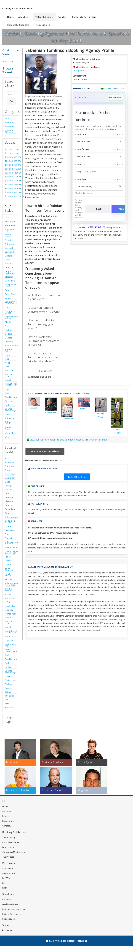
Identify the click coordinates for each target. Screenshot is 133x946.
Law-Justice (10, 606)
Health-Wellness (9, 574)
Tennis (8, 692)
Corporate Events (10, 842)
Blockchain (10, 478)
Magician (9, 370)
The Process (8, 856)
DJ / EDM (6, 878)
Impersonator (11, 345)
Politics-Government (11, 650)
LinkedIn (7, 930)
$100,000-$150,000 (11, 176)
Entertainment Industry (11, 317)
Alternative (10, 225)
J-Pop (7, 355)
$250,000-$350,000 (11, 184)
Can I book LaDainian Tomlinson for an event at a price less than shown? (43, 357)
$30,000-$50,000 (11, 165)
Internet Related (8, 350)
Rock (7, 405)
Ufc (6, 699)
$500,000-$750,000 (11, 192)
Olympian (9, 640)
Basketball (10, 252)
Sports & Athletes (9, 131)
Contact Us (7, 825)
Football (8, 330)
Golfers (8, 334)
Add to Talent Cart (114, 88)
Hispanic (9, 341)
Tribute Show (8, 422)
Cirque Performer (10, 272)
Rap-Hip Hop (11, 397)
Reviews (6, 816)
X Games (9, 707)
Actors (8, 118)
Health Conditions (10, 569)
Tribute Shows (8, 428)
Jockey (8, 594)
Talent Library (44, 16)
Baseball (9, 248)
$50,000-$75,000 (11, 169)
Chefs (8, 493)
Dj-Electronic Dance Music (11, 302)
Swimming (10, 414)
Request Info (43, 24)
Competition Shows (10, 285)
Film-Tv (8, 322)
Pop (7, 389)
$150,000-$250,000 (11, 180)
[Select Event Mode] (99, 156)
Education (9, 538)
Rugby (8, 667)
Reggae (8, 401)
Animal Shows (8, 235)
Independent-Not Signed (11, 584)
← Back (97, 208)
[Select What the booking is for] (99, 141)
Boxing (8, 485)
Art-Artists (9, 240)
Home (10, 16)
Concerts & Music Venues (14, 852)
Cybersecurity (11, 517)
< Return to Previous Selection (44, 451)
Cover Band (10, 294)
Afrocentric (10, 221)
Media (8, 617)
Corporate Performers (85, 16)
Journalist (9, 598)
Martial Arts (10, 614)
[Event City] (99, 171)
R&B (7, 393)
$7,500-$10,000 (11, 153)
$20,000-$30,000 (11, 161)
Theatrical (9, 418)
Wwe (7, 437)
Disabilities (10, 530)
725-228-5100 (97, 227)
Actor (7, 217)
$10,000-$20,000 (11, 157)
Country (9, 290)
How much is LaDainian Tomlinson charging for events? (41, 324)
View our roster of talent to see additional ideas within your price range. (68, 439)
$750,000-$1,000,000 (11, 196)
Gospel (8, 338)
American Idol (9, 230)
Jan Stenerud (67, 419)
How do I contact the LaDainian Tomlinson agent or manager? (43, 340)
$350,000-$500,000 (11, 188)
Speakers (9, 126)
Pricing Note (78, 70)
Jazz (7, 359)
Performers (10, 122)
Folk (7, 326)
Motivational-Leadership (11, 384)
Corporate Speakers (19, 24)
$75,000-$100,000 (11, 173)
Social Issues (11, 680)
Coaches (9, 505)
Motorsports (11, 636)
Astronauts (10, 244)
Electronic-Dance (10, 312)
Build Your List (10, 61)
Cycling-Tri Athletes (10, 521)
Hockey (8, 579)
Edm (7, 307)
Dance (8, 298)
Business (9, 263)
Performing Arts (10, 645)
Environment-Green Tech (11, 552)
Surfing (8, 684)
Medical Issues (8, 375)
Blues (7, 259)
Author (8, 470)
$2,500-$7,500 (11, 149)
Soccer (8, 676)
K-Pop (8, 362)
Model (8, 380)
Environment (11, 547)
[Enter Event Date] (99, 186)
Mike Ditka (34, 408)
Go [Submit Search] (11, 101)
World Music (10, 433)
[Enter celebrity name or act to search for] (12, 94)
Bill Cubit (84, 408)
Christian (9, 267)
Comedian (10, 280)
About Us (24, 16)
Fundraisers (8, 847)
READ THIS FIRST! (76, 476)
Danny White (50, 413)
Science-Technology (10, 409)
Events (62, 16)
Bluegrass (10, 255)
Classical (9, 277)
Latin (7, 366)
